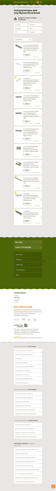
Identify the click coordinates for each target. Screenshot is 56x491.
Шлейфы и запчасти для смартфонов (26, 436)
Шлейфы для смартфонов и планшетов (26, 477)
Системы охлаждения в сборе (24, 378)
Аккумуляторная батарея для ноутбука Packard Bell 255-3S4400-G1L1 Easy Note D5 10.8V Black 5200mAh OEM (31, 48)
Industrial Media (21, 325)
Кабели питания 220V (21, 453)
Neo (31, 28)
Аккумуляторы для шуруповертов (25, 481)
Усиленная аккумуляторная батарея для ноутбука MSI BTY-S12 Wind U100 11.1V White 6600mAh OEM (30, 82)
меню (41, 2)
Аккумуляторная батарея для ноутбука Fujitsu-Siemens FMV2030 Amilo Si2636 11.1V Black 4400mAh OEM (31, 115)
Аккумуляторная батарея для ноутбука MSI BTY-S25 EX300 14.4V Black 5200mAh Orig (31, 180)
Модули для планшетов (22, 401)
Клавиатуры (18, 358)
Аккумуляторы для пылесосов (24, 465)
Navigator (18, 28)
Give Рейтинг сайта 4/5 (19, 336)
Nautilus (32, 24)
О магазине (20, 270)
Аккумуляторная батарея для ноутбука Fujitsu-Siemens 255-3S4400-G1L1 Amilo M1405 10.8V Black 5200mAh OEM (30, 132)
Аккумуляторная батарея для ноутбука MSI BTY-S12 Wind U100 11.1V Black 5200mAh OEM (30, 98)
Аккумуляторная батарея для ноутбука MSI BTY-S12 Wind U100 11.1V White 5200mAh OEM (30, 65)
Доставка (19, 254)
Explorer (18, 24)
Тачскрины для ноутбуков (22, 370)
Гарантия (19, 265)
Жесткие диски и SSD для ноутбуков (25, 457)
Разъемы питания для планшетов (25, 409)
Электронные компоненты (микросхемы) (27, 469)
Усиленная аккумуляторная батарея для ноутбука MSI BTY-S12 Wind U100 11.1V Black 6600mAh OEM (30, 197)
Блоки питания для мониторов (24, 473)
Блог (17, 275)
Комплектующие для (25, 346)
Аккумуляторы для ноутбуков (23, 350)
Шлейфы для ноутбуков (22, 374)
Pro (16, 32)
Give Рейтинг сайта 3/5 (17, 336)
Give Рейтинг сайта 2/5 (16, 336)
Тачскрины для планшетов (23, 405)
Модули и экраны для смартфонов (25, 432)
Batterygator (26, 307)
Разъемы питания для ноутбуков (24, 366)
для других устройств (24, 444)
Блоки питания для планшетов (24, 397)
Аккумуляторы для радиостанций (25, 461)
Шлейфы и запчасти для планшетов (25, 413)
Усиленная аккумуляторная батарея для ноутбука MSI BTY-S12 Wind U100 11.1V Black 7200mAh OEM (30, 214)
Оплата (18, 259)
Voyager (32, 32)
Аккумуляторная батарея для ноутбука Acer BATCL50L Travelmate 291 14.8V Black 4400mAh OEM (31, 165)
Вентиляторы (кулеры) (21, 382)
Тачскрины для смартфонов (23, 424)
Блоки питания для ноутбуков (24, 354)
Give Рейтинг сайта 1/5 (14, 336)
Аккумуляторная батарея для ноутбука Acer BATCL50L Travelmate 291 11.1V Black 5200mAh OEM (30, 149)
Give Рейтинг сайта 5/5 (20, 336)
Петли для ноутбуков (21, 362)
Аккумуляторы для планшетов (24, 393)
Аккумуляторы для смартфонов (24, 428)
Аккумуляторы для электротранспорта (26, 449)
